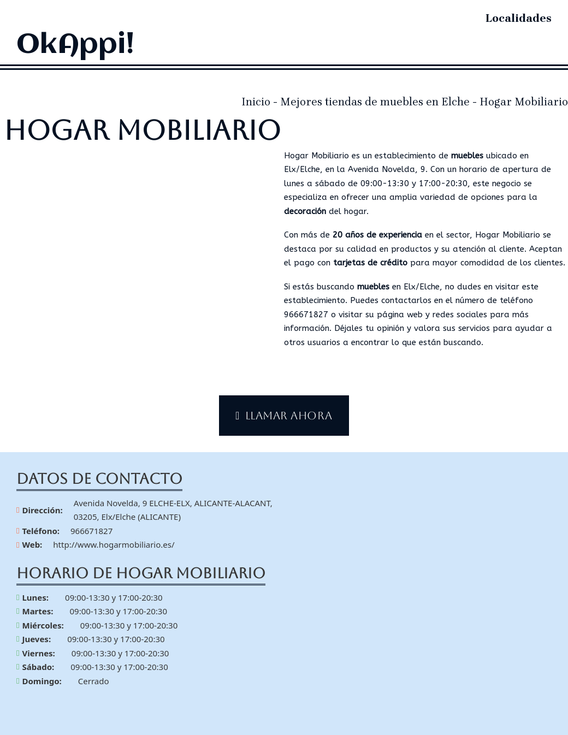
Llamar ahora (284, 415)
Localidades (519, 18)
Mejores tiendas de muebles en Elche (375, 102)
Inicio (255, 102)
